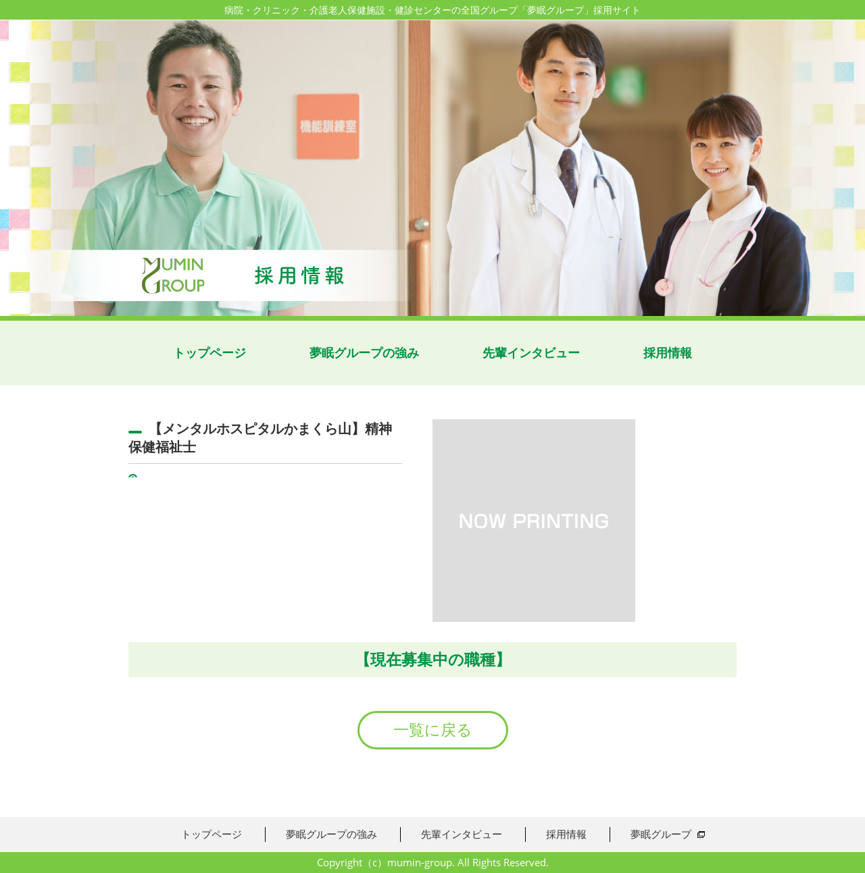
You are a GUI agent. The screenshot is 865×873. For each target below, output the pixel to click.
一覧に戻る (432, 730)
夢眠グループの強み (364, 353)
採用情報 (667, 353)
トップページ (209, 353)
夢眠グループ (661, 834)
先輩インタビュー (531, 353)
